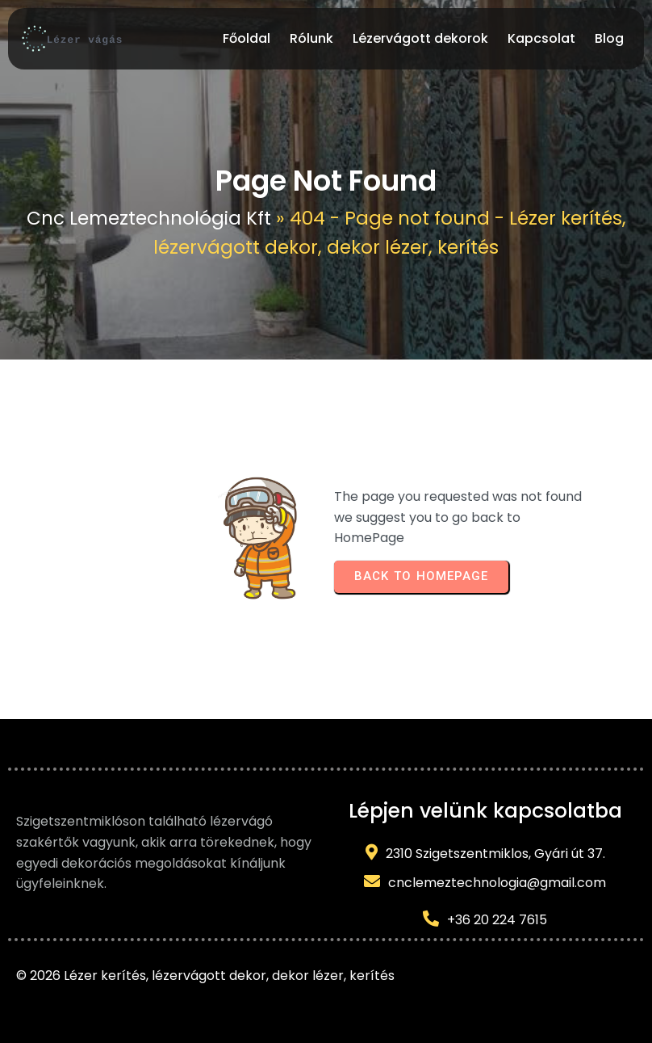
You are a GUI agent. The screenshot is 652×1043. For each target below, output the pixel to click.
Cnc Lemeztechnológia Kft (149, 218)
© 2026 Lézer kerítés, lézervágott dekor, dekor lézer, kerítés (205, 975)
